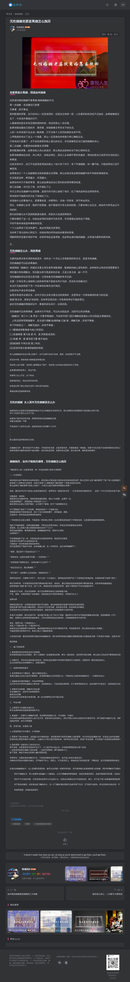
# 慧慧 (27, 824)
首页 (9, 14)
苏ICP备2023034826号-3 (88, 957)
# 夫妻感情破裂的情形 (42, 824)
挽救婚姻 (19, 14)
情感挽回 (21, 27)
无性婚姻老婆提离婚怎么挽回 (30, 21)
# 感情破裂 (16, 824)
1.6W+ (26, 874)
